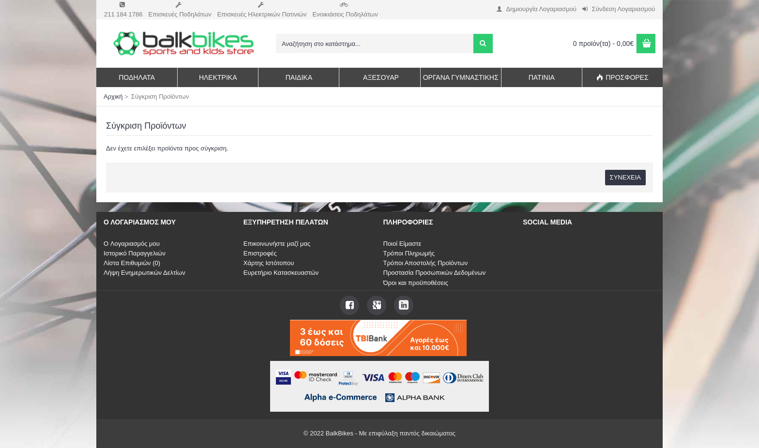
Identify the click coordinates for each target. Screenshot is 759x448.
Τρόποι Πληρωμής (409, 253)
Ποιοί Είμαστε (402, 243)
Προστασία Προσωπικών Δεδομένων (434, 272)
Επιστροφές (260, 253)
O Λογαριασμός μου (132, 243)
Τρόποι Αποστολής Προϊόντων (425, 263)
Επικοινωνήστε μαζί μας (276, 243)
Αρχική (113, 96)
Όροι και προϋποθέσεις (415, 282)
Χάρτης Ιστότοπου (268, 263)
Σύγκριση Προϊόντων (160, 96)
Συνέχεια (625, 177)
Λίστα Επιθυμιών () (132, 263)
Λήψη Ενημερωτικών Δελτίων (144, 272)
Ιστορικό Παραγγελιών (135, 253)
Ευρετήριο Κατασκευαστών (281, 272)
